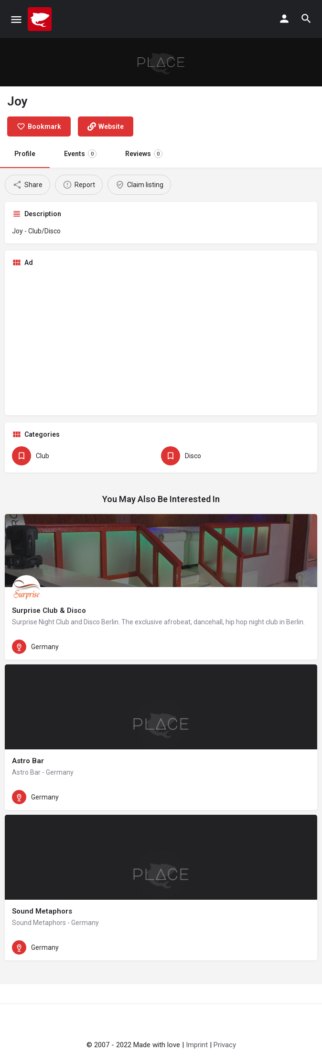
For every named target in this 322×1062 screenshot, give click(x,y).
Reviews (143, 153)
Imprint (197, 1045)
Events (80, 153)
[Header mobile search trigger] (306, 18)
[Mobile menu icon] (16, 19)
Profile (24, 154)
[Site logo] (41, 19)
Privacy (225, 1045)
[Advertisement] (161, 341)
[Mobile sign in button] (284, 18)
